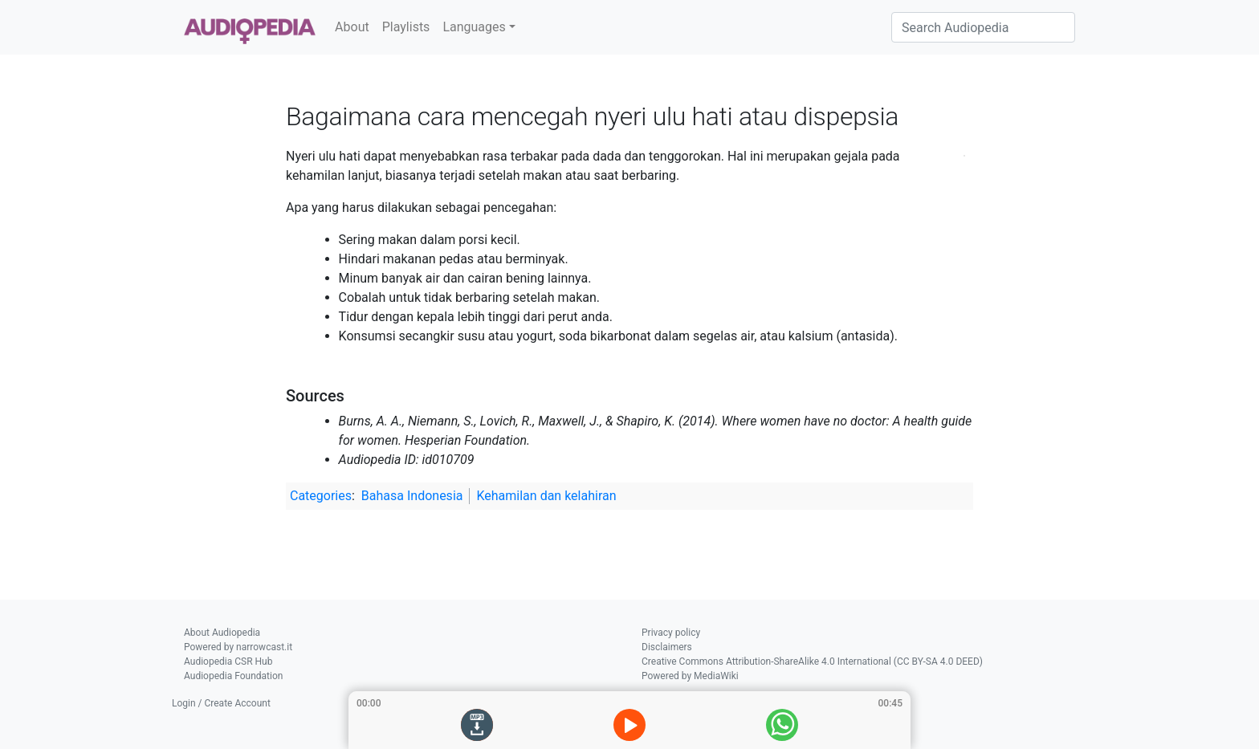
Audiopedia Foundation (233, 676)
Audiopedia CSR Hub (228, 661)
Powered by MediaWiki (690, 676)
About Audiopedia (222, 632)
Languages (473, 27)
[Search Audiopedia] (983, 27)
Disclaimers (667, 647)
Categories (321, 495)
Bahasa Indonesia (412, 495)
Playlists (406, 27)
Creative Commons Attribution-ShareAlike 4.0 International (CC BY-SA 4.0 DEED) (812, 661)
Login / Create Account (221, 703)
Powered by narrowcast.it (238, 647)
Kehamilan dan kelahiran (546, 495)
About (352, 27)
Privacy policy (671, 632)
